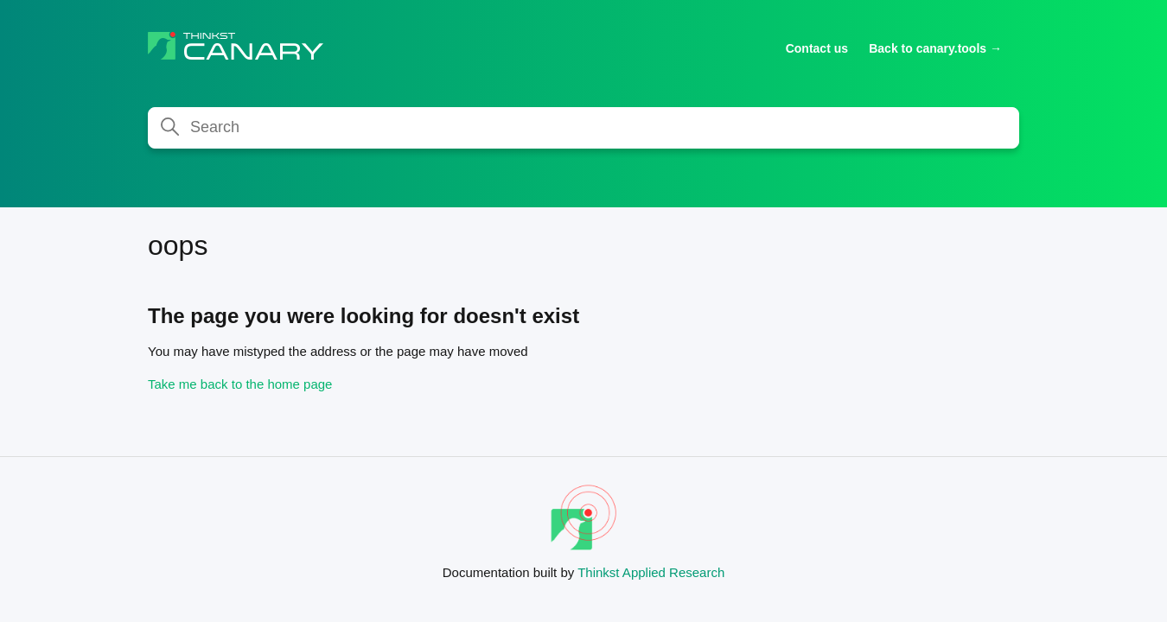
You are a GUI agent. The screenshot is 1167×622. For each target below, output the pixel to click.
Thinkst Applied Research (650, 572)
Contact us (817, 48)
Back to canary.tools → (935, 48)
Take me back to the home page (240, 384)
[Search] (583, 128)
